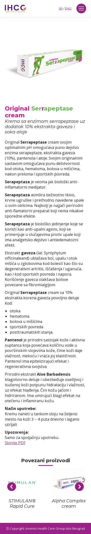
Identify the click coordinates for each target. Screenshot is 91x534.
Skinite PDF (15, 443)
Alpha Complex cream (69, 503)
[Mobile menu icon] (81, 8)
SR (61, 8)
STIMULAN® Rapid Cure (22, 503)
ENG (68, 8)
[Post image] (22, 482)
